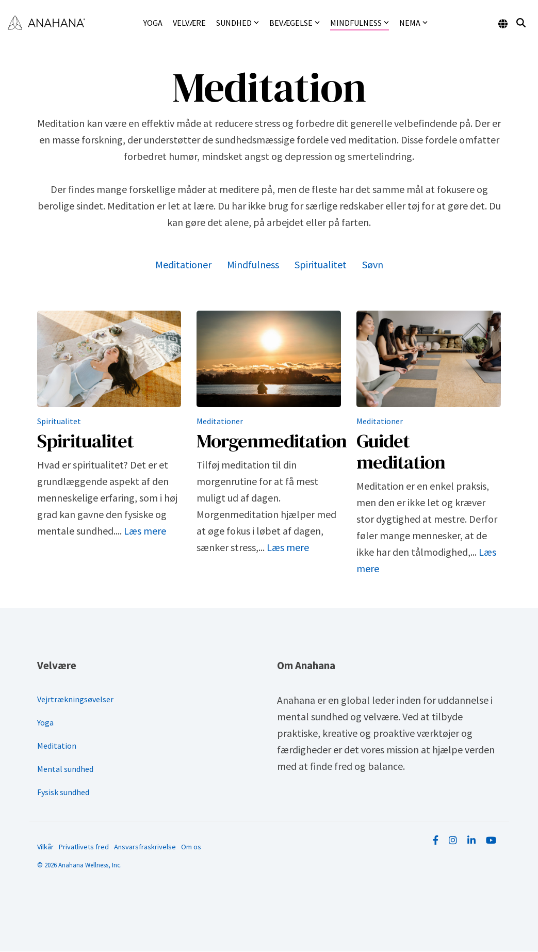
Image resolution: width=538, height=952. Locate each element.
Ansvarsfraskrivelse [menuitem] (145, 846)
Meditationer (183, 264)
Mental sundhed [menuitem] (65, 769)
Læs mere (145, 530)
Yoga (152, 23)
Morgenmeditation (272, 441)
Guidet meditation (400, 451)
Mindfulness (359, 23)
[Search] (521, 23)
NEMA (413, 23)
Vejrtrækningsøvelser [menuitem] (75, 699)
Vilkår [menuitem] (45, 846)
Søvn (372, 264)
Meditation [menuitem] (56, 745)
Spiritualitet (321, 264)
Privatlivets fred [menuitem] (84, 846)
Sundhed (237, 23)
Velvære (189, 23)
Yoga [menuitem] (45, 722)
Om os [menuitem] (191, 846)
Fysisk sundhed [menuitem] (63, 792)
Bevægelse (294, 23)
